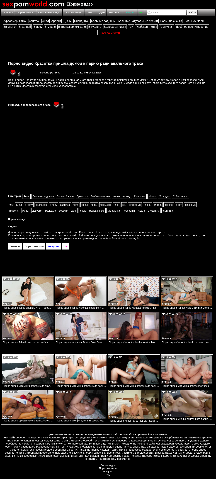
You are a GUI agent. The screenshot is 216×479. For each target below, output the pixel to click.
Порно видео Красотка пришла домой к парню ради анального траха (75, 63)
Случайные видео (49, 12)
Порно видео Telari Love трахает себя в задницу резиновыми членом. (28, 342)
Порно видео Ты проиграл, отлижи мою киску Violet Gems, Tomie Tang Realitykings (187, 307)
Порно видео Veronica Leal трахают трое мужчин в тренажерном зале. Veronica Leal (187, 342)
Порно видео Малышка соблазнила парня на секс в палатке (134, 385)
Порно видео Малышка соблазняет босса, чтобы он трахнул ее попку (187, 385)
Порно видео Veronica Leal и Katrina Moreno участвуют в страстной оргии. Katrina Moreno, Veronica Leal (134, 342)
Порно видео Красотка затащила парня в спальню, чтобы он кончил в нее (134, 420)
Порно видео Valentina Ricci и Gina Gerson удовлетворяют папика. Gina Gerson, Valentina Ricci (81, 342)
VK (141, 12)
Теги (89, 12)
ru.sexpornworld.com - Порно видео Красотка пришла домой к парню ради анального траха (108, 232)
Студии (100, 12)
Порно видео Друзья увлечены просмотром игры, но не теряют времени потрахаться (28, 420)
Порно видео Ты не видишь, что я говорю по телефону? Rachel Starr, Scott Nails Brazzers (28, 307)
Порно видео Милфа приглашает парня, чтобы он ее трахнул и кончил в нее (187, 419)
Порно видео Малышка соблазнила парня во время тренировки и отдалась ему (81, 385)
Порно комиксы (108, 468)
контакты (90, 458)
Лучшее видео (73, 12)
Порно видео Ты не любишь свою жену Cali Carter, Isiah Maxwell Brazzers (81, 307)
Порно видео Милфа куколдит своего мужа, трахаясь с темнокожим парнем (81, 420)
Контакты (114, 12)
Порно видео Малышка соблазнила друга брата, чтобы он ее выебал (28, 385)
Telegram (129, 12)
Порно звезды (25, 12)
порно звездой (130, 238)
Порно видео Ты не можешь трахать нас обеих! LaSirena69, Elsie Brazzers (134, 307)
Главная (8, 12)
